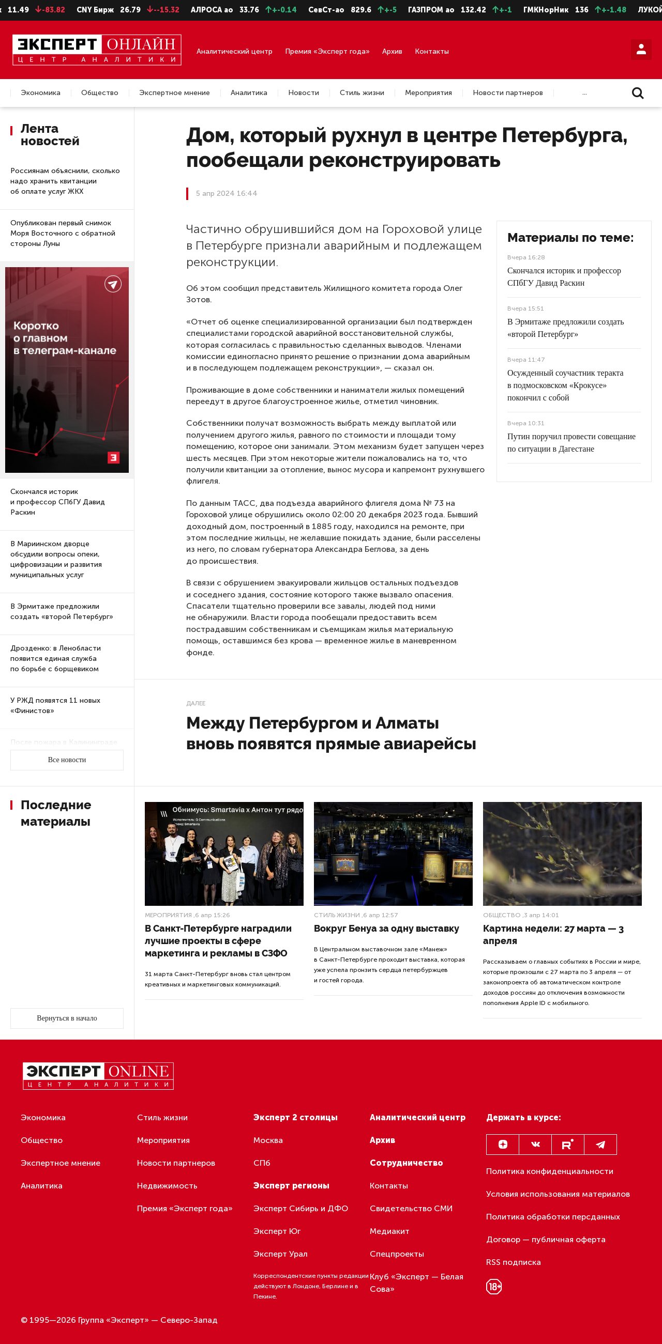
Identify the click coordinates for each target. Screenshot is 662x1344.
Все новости (67, 760)
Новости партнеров (508, 93)
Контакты (432, 51)
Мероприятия (428, 93)
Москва (268, 1140)
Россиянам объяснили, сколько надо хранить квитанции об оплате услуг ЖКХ (65, 181)
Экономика (41, 93)
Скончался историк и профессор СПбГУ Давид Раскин (57, 502)
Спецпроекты (397, 1254)
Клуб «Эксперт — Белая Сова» (416, 1283)
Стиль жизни (362, 93)
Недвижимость (167, 1186)
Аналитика (249, 93)
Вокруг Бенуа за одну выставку (386, 928)
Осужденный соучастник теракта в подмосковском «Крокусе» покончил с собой (565, 385)
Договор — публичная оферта (546, 1239)
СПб (261, 1163)
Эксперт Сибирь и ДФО (300, 1208)
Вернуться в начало (67, 1018)
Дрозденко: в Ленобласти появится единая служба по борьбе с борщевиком (55, 658)
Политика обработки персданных (553, 1217)
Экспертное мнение (174, 93)
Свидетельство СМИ (411, 1208)
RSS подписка (513, 1262)
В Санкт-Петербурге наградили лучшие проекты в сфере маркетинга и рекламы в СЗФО (218, 941)
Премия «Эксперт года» (327, 51)
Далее (195, 703)
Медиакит (390, 1231)
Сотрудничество (406, 1163)
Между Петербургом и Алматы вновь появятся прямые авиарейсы (331, 733)
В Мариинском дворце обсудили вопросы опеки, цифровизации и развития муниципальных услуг (56, 559)
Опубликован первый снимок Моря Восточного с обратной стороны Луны (62, 233)
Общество (99, 93)
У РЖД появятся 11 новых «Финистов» (55, 705)
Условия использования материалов (558, 1194)
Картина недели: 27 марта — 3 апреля (553, 934)
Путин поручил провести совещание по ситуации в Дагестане (571, 442)
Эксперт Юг (276, 1231)
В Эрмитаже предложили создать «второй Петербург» (61, 611)
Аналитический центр (235, 51)
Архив (392, 51)
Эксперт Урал (280, 1254)
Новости (303, 93)
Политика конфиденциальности (549, 1171)
